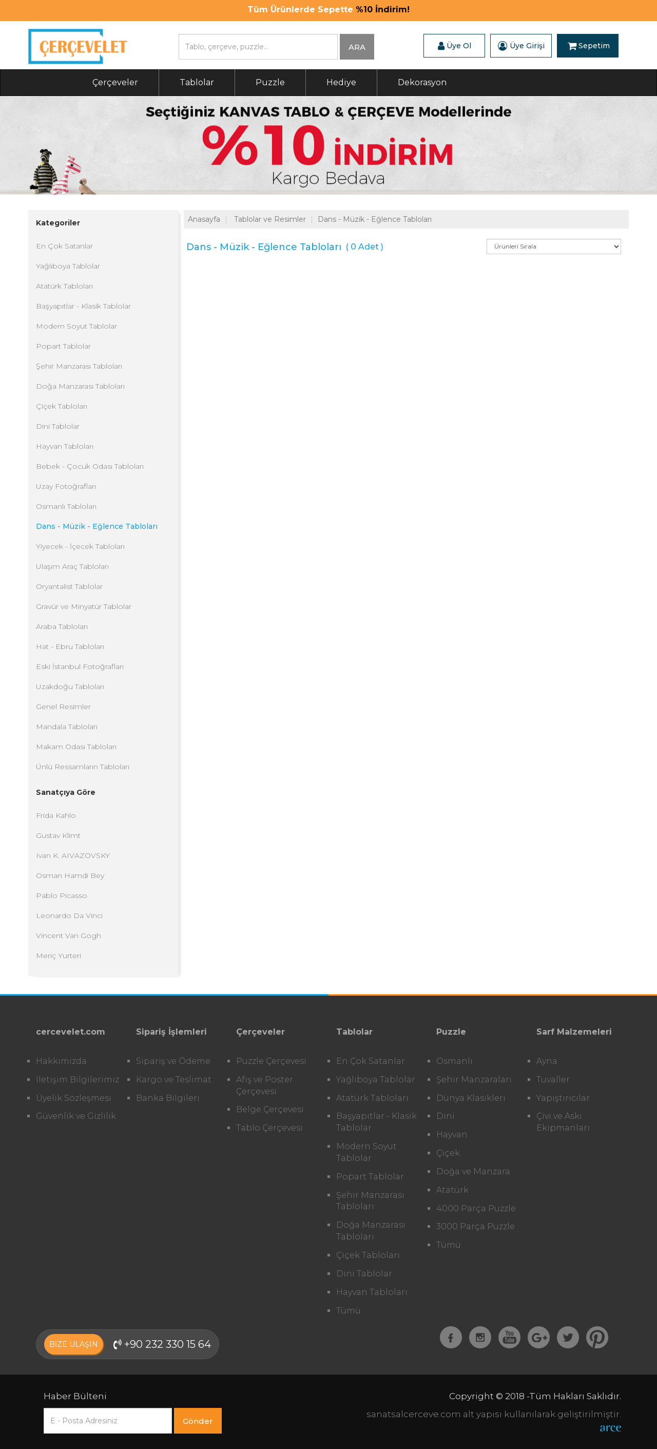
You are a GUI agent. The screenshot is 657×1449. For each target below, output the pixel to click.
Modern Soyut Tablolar (76, 326)
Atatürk (452, 1190)
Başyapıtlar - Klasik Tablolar (83, 306)
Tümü (348, 1310)
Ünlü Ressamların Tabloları (82, 766)
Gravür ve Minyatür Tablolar (83, 606)
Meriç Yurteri (58, 955)
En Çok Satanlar (64, 246)
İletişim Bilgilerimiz (77, 1079)
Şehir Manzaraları (474, 1079)
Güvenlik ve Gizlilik (76, 1116)
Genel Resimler (63, 706)
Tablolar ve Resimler (270, 219)
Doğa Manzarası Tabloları (80, 386)
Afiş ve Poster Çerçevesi (264, 1085)
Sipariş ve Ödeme (173, 1061)
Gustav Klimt (58, 835)
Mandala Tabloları (67, 726)
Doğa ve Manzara (473, 1171)
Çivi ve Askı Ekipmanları (563, 1122)
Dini (445, 1116)
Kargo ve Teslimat (173, 1079)
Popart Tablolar (63, 346)
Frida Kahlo (56, 815)
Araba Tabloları (62, 626)
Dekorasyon (422, 82)
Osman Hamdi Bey (70, 875)
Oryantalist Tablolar (69, 586)
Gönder (198, 1421)
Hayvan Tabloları (64, 446)
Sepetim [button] (589, 45)
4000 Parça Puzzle (476, 1208)
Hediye (341, 82)
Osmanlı (454, 1061)
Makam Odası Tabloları (76, 746)
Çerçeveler (115, 82)
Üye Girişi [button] (521, 45)
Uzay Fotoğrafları (66, 486)
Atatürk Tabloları (64, 286)
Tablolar (197, 82)
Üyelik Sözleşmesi (73, 1098)
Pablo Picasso (61, 895)
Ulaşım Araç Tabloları (72, 566)
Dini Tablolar (58, 426)
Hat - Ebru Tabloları (70, 646)
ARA (357, 47)
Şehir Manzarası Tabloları (79, 366)
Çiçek (448, 1153)
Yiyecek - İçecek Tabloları (80, 546)
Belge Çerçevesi (270, 1109)
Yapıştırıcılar (563, 1098)
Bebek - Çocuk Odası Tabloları (90, 466)
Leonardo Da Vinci (69, 915)
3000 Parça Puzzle (475, 1226)
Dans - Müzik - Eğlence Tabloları (97, 526)
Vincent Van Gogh (68, 935)
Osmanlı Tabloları (66, 506)
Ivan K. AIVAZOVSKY (73, 855)
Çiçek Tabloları (61, 406)
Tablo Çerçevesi (269, 1128)
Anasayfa (204, 219)
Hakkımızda (61, 1061)
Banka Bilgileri (168, 1098)
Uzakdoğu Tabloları (70, 686)
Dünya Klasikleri (471, 1098)
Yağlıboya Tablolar (68, 266)
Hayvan (452, 1134)
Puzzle (270, 82)
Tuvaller (553, 1079)
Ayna (546, 1061)
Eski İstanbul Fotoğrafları (80, 666)
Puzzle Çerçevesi (271, 1061)
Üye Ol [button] (454, 45)
